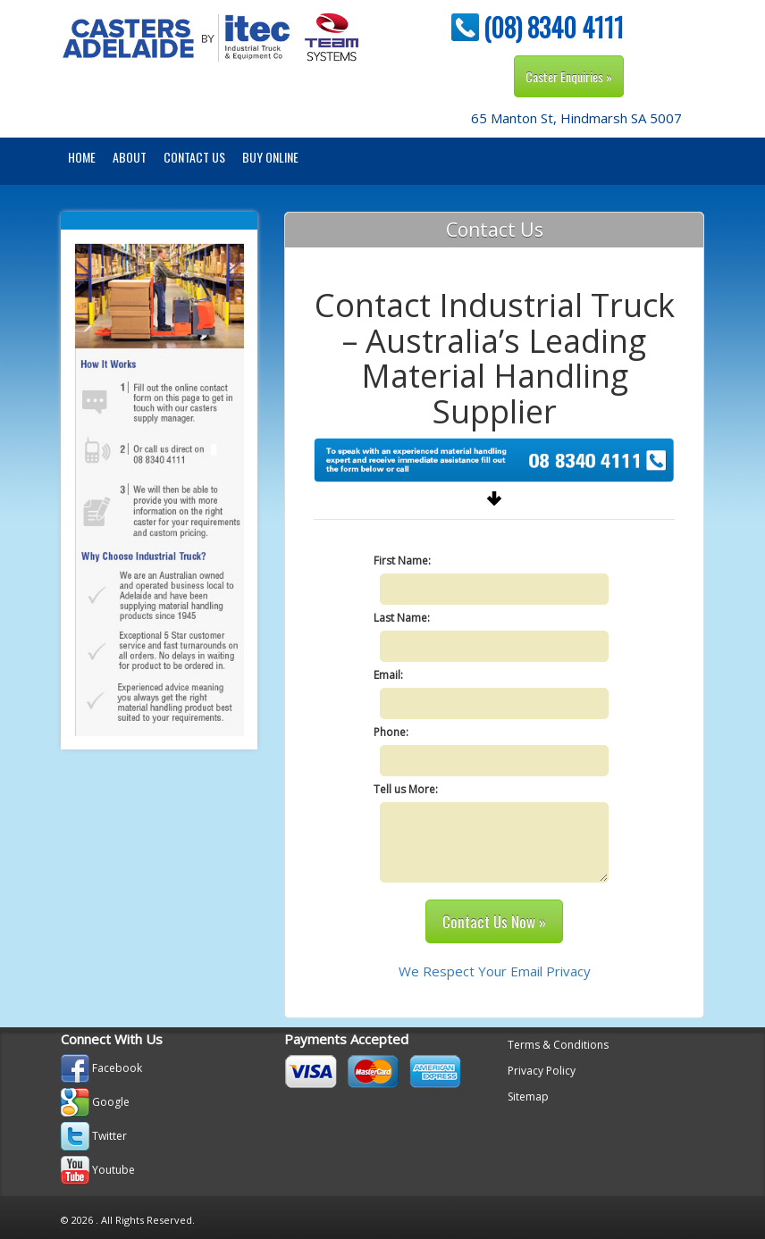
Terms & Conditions (558, 1044)
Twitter (109, 1135)
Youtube (113, 1169)
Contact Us (194, 156)
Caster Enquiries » (568, 76)
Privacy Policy (542, 1070)
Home (82, 156)
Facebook (117, 1068)
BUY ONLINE (270, 156)
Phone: (391, 732)
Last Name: (402, 617)
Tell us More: (406, 789)
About (130, 156)
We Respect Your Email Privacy (495, 971)
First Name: (402, 560)
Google (111, 1101)
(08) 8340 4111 (553, 27)
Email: (388, 674)
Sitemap (528, 1096)
